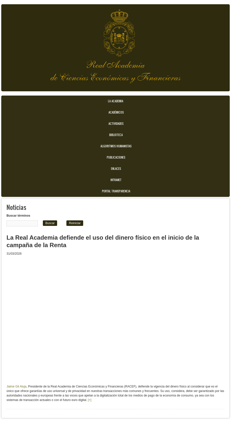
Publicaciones (116, 157)
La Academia (115, 101)
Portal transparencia (116, 191)
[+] (89, 400)
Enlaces (116, 169)
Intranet (116, 180)
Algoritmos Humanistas (116, 146)
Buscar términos (18, 215)
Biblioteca (116, 135)
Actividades (116, 124)
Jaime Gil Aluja (16, 386)
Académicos (116, 112)
